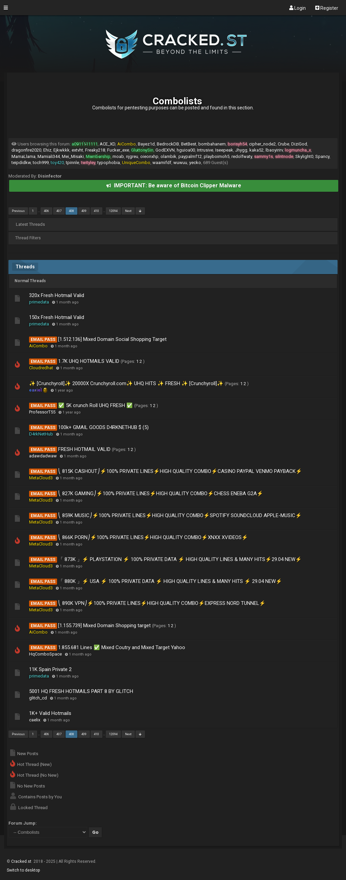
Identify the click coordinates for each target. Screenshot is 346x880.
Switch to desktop (23, 870)
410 (96, 211)
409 (83, 211)
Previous (18, 211)
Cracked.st (21, 861)
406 (46, 211)
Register (326, 7)
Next (128, 211)
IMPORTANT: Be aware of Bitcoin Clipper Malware (173, 185)
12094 (113, 211)
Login (297, 7)
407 (58, 211)
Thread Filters (28, 238)
